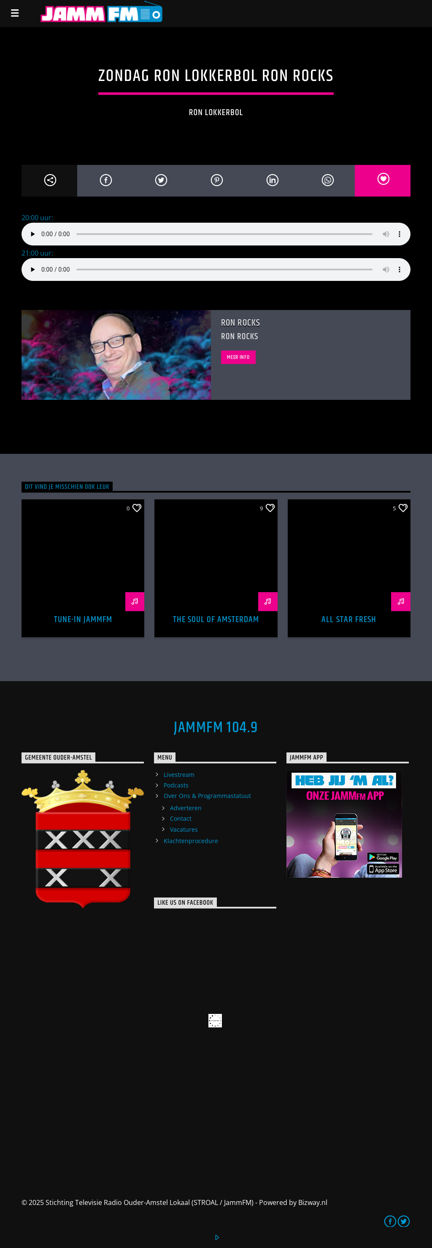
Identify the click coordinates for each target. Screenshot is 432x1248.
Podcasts (176, 785)
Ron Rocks (240, 322)
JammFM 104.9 (216, 728)
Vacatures (184, 829)
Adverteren (186, 808)
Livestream (179, 775)
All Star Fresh (348, 619)
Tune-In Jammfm (83, 619)
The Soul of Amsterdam (216, 619)
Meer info (238, 357)
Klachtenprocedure (191, 841)
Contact (181, 818)
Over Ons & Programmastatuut (207, 796)
